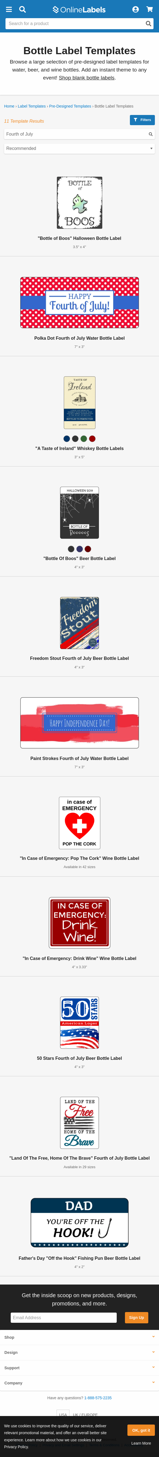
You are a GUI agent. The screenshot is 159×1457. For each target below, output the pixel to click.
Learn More (141, 1443)
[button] (8, 9)
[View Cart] (149, 9)
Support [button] (11, 1368)
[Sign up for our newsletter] (64, 1318)
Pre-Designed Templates (70, 106)
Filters (142, 120)
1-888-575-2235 (98, 1398)
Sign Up (136, 1317)
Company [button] (13, 1383)
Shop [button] (9, 1337)
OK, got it (141, 1430)
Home (9, 106)
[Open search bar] (22, 9)
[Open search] (149, 24)
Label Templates (32, 106)
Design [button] (11, 1352)
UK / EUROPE (85, 1415)
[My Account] (135, 9)
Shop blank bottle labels (87, 78)
